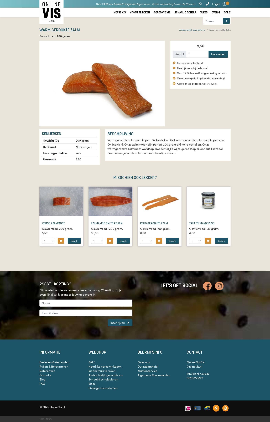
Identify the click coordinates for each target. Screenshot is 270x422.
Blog (42, 379)
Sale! (227, 12)
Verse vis (120, 12)
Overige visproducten (103, 388)
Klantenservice (147, 371)
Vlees (203, 12)
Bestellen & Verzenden (54, 362)
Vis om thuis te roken (102, 371)
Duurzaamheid (148, 366)
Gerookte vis (162, 12)
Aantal (179, 54)
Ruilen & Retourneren (53, 366)
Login (216, 4)
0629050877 (195, 378)
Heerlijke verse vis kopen (105, 366)
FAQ (42, 384)
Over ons (144, 362)
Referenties (47, 371)
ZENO (49, 419)
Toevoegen (218, 54)
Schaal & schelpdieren (103, 379)
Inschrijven (120, 323)
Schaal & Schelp (185, 12)
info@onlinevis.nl (198, 374)
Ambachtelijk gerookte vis (192, 29)
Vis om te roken (140, 12)
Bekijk (74, 241)
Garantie (45, 375)
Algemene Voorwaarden (154, 375)
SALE (92, 362)
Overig (216, 12)
